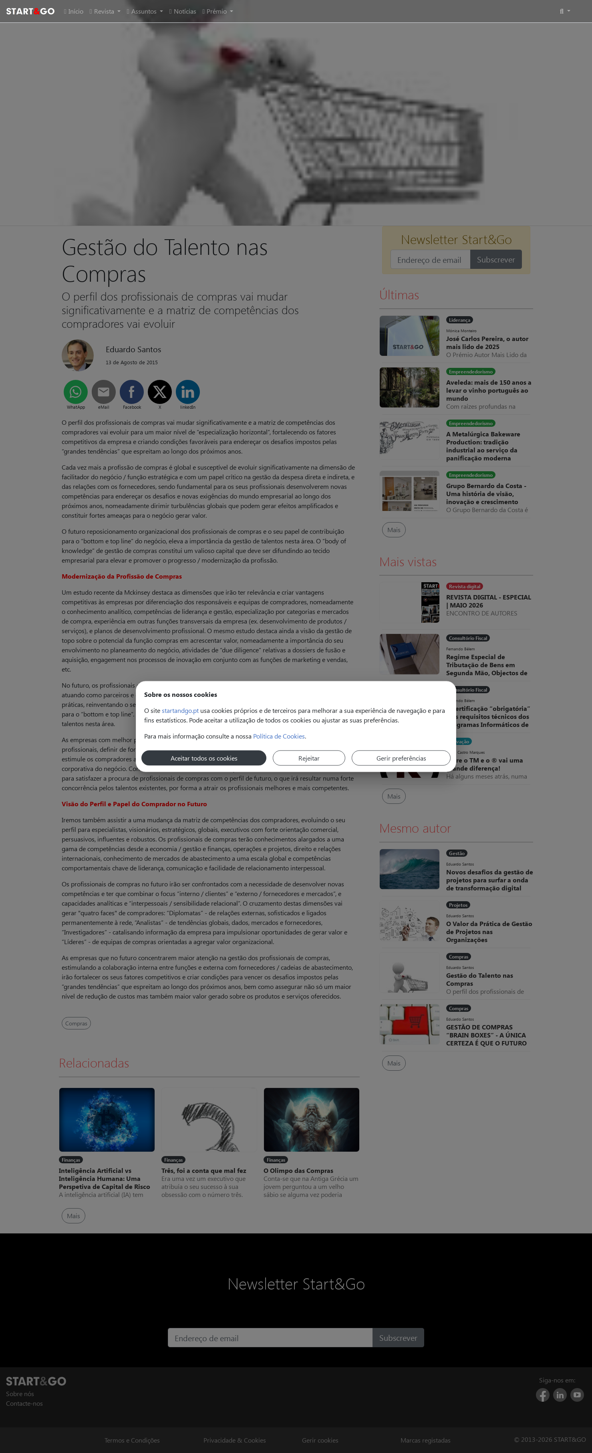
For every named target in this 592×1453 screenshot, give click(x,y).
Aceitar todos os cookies (204, 758)
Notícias (182, 11)
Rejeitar (309, 758)
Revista (103, 11)
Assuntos (142, 11)
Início (73, 11)
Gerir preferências (401, 758)
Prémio (216, 11)
